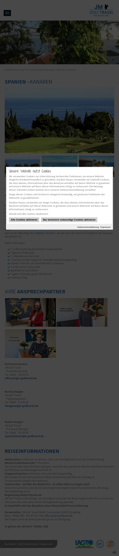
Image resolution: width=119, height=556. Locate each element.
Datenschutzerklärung (88, 227)
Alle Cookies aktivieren (24, 219)
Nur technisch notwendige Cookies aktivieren (69, 219)
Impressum (105, 227)
